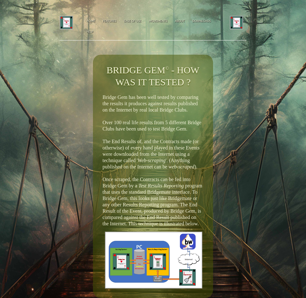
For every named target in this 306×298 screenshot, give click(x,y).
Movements (158, 21)
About (180, 21)
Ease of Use (132, 21)
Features (109, 21)
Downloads (201, 21)
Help (89, 32)
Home (90, 21)
